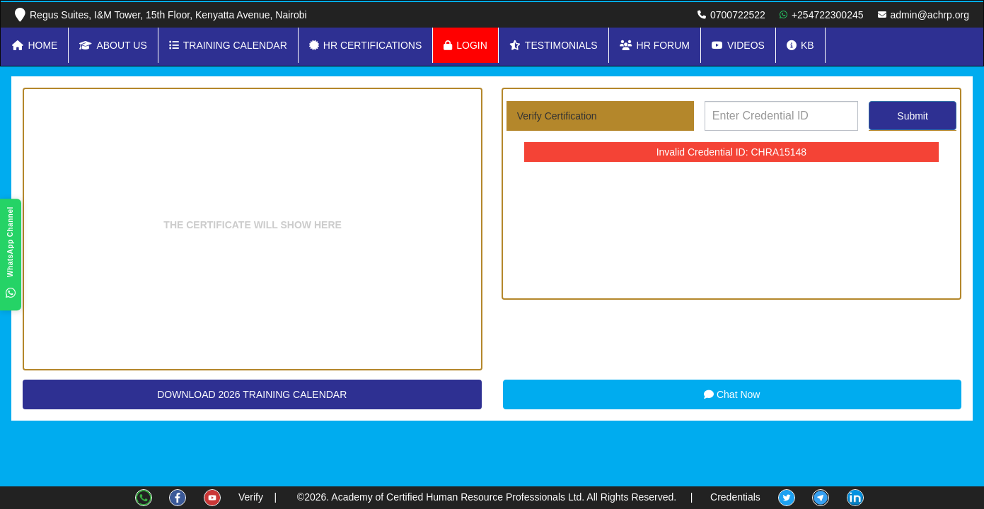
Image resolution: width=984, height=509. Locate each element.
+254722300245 (828, 15)
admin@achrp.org (930, 15)
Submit (912, 116)
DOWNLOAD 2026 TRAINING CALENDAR (252, 394)
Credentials (735, 497)
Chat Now (732, 394)
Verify (250, 497)
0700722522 (737, 15)
